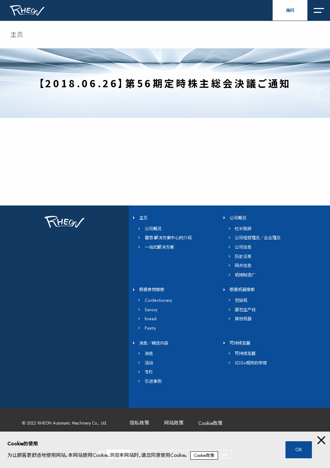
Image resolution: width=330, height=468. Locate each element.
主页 (16, 34)
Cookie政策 (204, 455)
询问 (290, 10)
